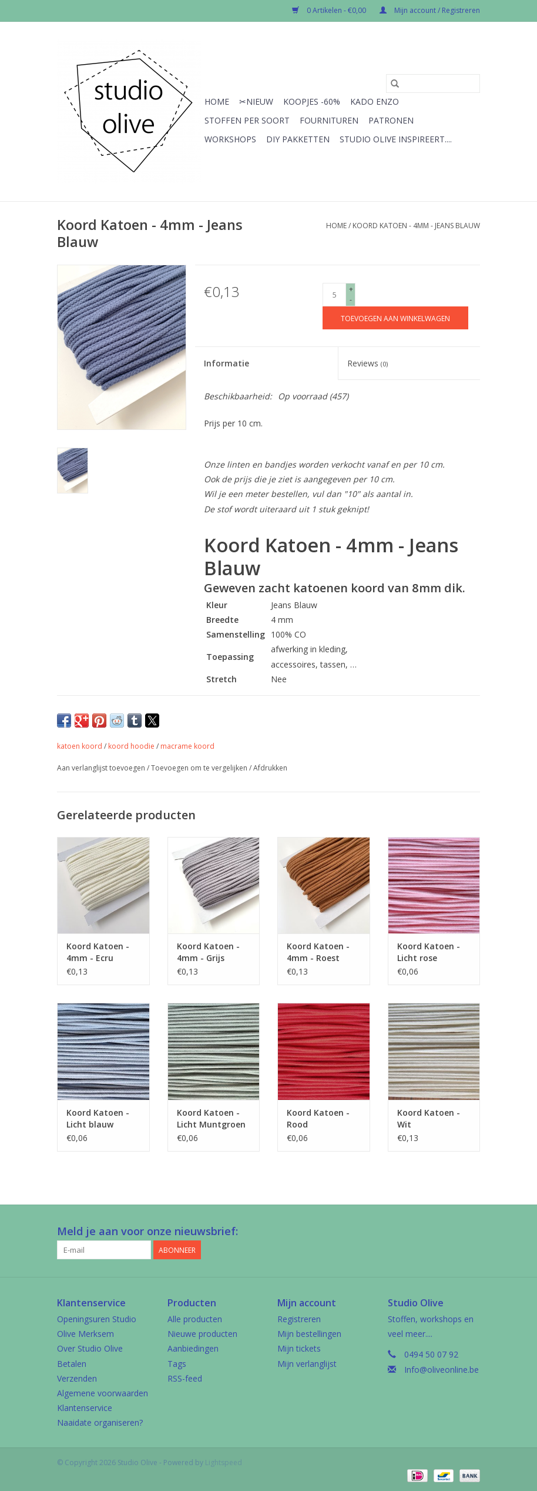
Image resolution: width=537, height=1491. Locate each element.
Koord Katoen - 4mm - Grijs (208, 951)
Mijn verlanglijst (307, 1363)
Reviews (367, 363)
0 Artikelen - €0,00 (330, 10)
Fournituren (329, 120)
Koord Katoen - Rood (318, 1118)
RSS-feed (184, 1378)
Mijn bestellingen (309, 1333)
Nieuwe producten (202, 1333)
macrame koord (187, 746)
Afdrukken (270, 768)
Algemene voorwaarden (102, 1393)
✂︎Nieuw (256, 101)
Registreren (299, 1319)
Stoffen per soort (247, 120)
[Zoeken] (433, 83)
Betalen (71, 1363)
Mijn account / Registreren (430, 10)
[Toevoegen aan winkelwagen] (395, 317)
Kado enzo (374, 101)
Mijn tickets (299, 1348)
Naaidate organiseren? (100, 1422)
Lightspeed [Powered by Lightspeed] (223, 1462)
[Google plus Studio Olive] (449, 1231)
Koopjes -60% (311, 101)
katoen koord (79, 746)
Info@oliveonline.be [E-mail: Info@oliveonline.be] (441, 1369)
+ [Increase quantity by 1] (351, 289)
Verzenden (77, 1378)
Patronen (391, 120)
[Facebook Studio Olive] (428, 1231)
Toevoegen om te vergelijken (200, 768)
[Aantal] (334, 294)
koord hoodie (131, 746)
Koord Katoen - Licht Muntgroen (211, 1118)
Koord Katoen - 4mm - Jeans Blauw (416, 226)
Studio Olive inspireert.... (396, 139)
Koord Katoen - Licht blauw (97, 1118)
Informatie (226, 363)
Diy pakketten (298, 139)
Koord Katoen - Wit (428, 1118)
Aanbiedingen (193, 1348)
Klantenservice (84, 1407)
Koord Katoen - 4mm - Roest (318, 951)
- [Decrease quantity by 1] (351, 300)
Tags (176, 1363)
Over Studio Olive (90, 1348)
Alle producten (194, 1319)
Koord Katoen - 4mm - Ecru (97, 951)
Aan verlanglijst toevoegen (102, 768)
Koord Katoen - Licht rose (428, 951)
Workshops (230, 139)
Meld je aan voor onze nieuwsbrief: (147, 1231)
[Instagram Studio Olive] (470, 1231)
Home (216, 101)
